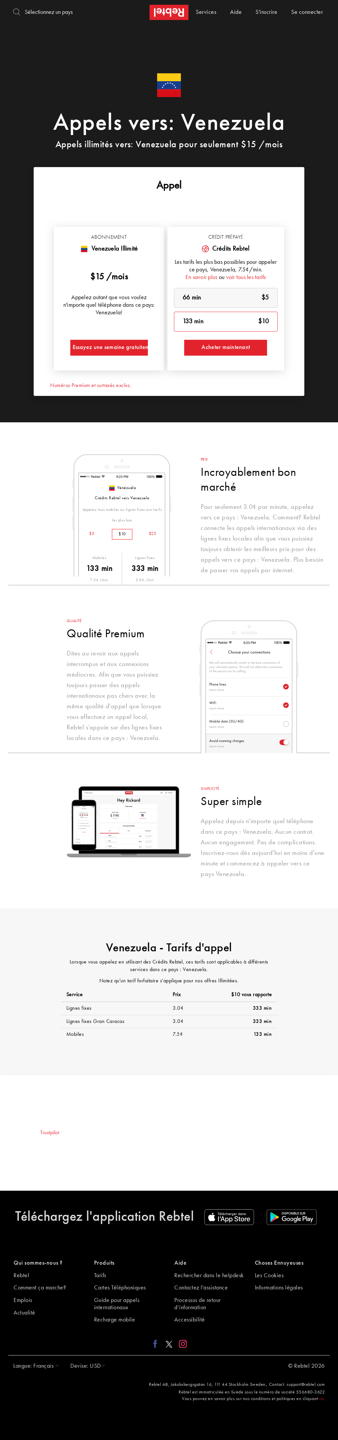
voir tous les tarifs (246, 277)
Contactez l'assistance (201, 1288)
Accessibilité (189, 1320)
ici (321, 1398)
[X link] (169, 1344)
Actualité (24, 1313)
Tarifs (100, 1276)
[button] (34, 1366)
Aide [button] (180, 1263)
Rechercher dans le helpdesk (209, 1276)
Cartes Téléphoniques (120, 1288)
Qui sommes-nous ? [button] (38, 1263)
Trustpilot (49, 1133)
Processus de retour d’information (197, 1304)
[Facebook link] (157, 1344)
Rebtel (21, 1276)
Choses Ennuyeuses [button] (279, 1263)
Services (206, 12)
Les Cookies (269, 1276)
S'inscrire (266, 12)
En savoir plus (202, 277)
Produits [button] (104, 1263)
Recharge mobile (114, 1320)
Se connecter (307, 12)
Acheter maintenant (225, 347)
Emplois (23, 1300)
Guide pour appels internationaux (117, 1304)
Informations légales (279, 1288)
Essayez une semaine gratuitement (110, 347)
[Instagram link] (181, 1344)
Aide (236, 12)
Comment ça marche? (40, 1288)
